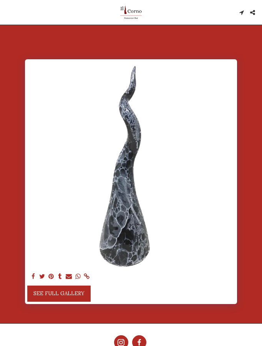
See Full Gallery (59, 293)
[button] (8, 12)
